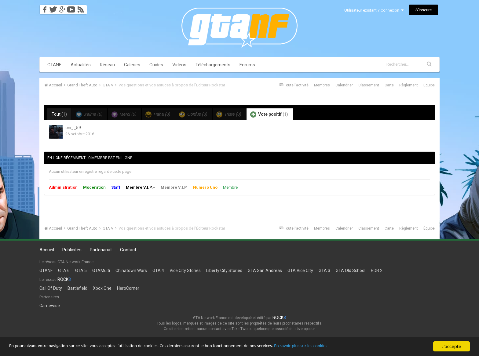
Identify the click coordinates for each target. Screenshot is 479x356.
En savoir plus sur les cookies (341, 347)
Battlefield (77, 288)
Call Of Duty (50, 288)
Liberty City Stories (224, 270)
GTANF (54, 64)
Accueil (46, 249)
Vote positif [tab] (269, 114)
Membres (322, 85)
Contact (128, 249)
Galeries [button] (132, 64)
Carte (389, 85)
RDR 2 (376, 270)
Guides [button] (156, 64)
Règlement (408, 85)
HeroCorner (128, 288)
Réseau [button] (107, 64)
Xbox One (102, 288)
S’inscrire (423, 10)
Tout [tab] (59, 114)
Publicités (72, 249)
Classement (368, 85)
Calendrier (344, 85)
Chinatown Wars (131, 270)
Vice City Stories (185, 270)
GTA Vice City (300, 270)
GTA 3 (324, 270)
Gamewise (49, 305)
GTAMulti (101, 270)
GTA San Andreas (265, 270)
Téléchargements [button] (213, 64)
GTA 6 (64, 270)
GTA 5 (81, 270)
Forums (247, 64)
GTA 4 (158, 270)
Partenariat (101, 249)
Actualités (81, 64)
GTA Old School (350, 270)
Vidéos (179, 64)
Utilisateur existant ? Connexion (374, 10)
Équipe (429, 85)
